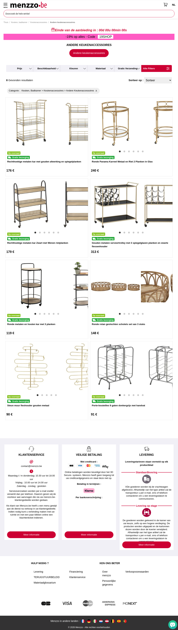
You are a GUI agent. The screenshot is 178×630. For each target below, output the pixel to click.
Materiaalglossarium (45, 582)
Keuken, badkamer (19, 22)
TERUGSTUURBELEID (47, 577)
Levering (38, 571)
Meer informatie (31, 534)
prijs (19, 68)
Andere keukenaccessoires (89, 52)
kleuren (73, 68)
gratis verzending (128, 68)
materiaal (100, 68)
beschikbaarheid (46, 68)
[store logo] (85, 4)
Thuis (6, 22)
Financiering (76, 571)
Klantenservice (77, 577)
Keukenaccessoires (38, 22)
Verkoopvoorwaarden (137, 571)
